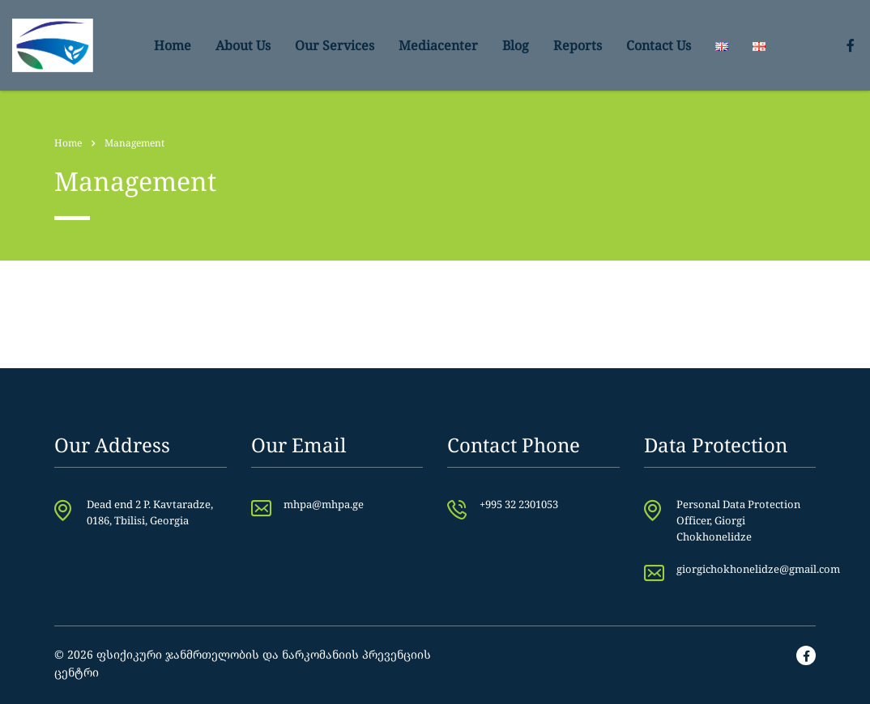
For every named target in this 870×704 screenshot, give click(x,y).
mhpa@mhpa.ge (324, 504)
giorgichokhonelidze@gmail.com (758, 569)
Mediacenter (438, 45)
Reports (577, 45)
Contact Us (658, 45)
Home (172, 45)
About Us (243, 45)
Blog (515, 45)
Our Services (334, 45)
